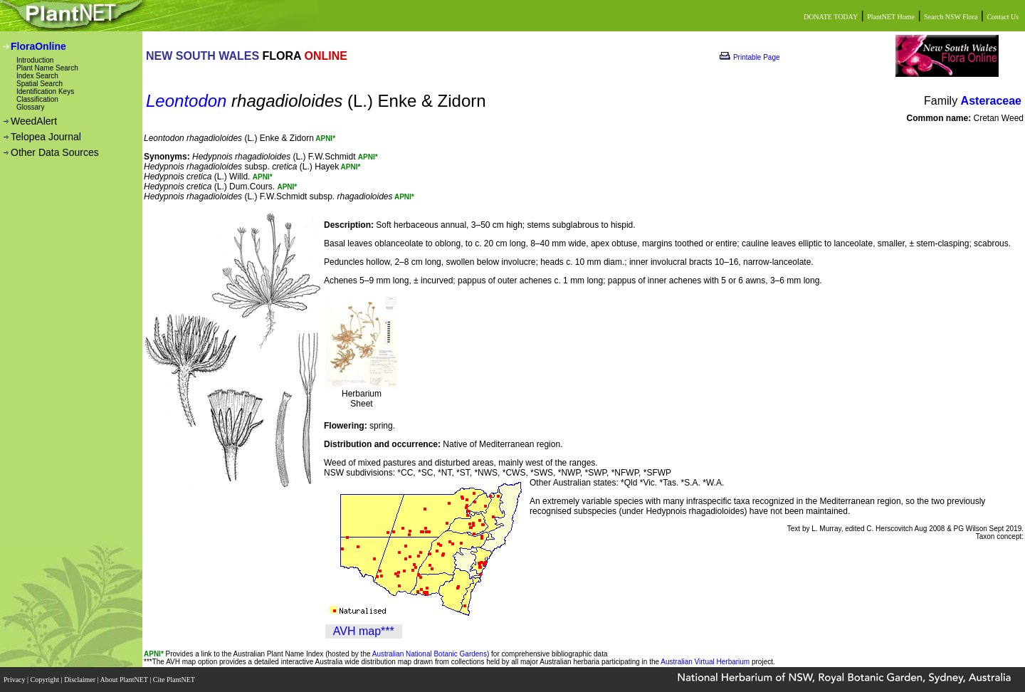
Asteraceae (991, 101)
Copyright (46, 679)
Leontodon (186, 100)
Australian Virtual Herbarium (705, 662)
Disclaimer (80, 679)
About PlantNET (124, 679)
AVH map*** (363, 631)
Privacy (15, 679)
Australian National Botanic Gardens (429, 654)
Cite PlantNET (174, 679)
